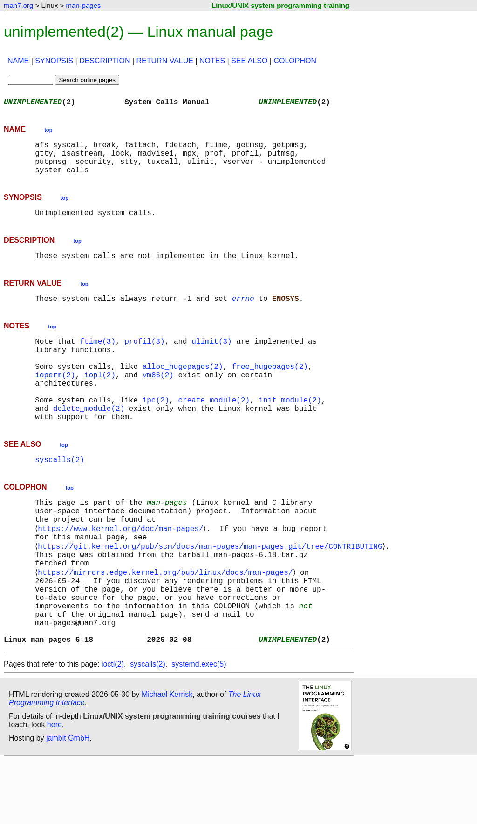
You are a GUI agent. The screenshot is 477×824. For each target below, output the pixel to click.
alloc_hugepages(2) (183, 388)
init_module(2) (290, 429)
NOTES (212, 61)
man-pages (83, 5)
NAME (18, 61)
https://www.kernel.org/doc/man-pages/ (122, 570)
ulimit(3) (211, 358)
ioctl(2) (113, 728)
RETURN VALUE (164, 61)
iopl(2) (100, 399)
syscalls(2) (59, 495)
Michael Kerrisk (167, 759)
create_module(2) (214, 429)
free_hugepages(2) (270, 388)
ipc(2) (156, 429)
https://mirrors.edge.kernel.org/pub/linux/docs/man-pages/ (167, 621)
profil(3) (144, 358)
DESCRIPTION (104, 61)
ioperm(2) (55, 399)
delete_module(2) (89, 440)
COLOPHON (294, 61)
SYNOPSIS (54, 61)
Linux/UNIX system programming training (280, 5)
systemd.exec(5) (198, 728)
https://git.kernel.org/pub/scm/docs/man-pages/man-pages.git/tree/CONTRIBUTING (212, 591)
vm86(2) (158, 399)
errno (243, 313)
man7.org (18, 5)
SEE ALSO (249, 61)
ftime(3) (98, 358)
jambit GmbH (67, 802)
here (54, 789)
